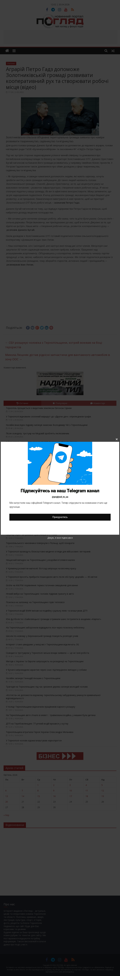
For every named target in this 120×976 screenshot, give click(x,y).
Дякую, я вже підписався (60, 537)
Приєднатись (60, 517)
